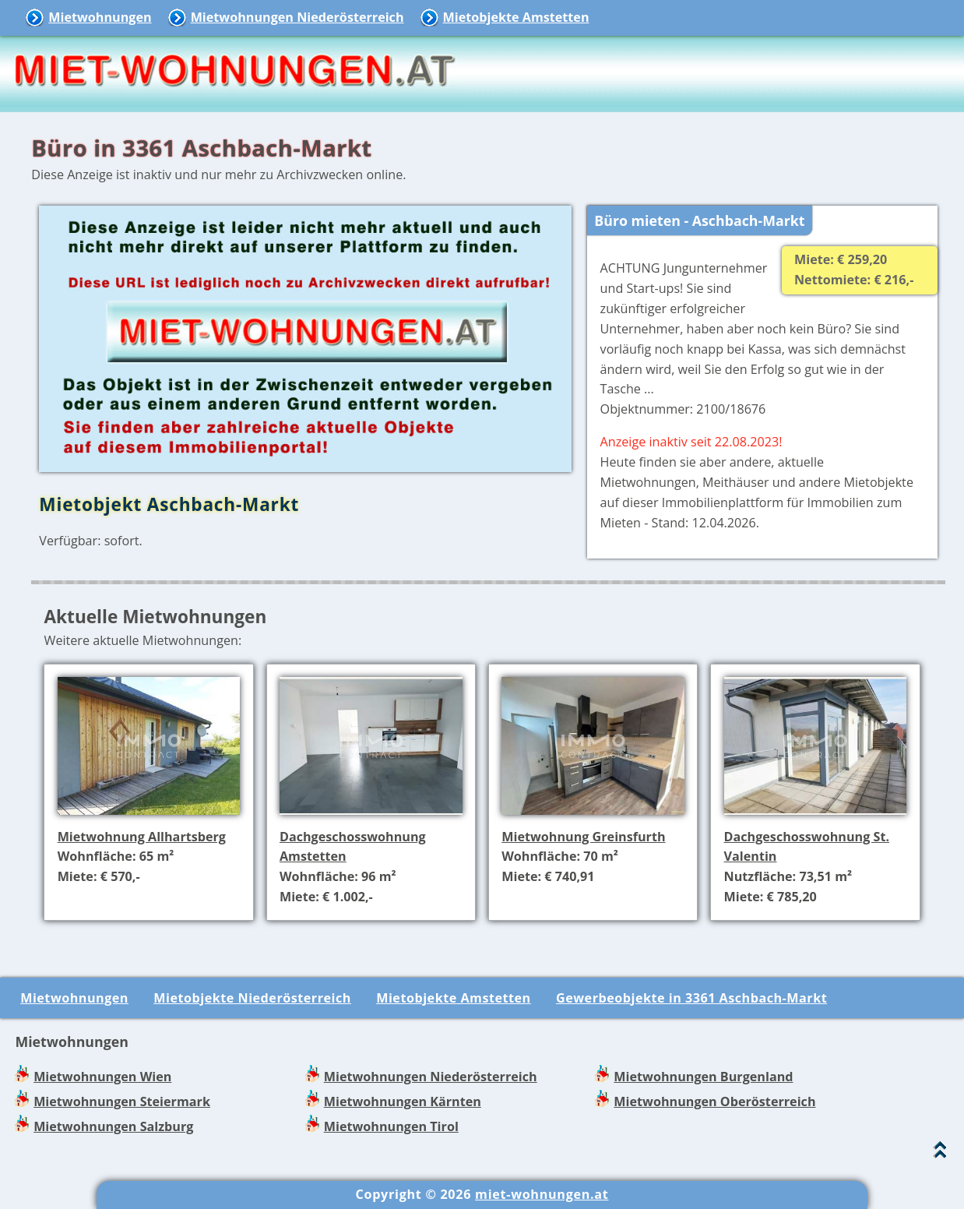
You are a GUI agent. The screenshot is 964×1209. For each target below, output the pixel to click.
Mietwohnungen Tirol (391, 1126)
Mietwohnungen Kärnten (402, 1101)
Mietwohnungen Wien (102, 1076)
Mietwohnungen (99, 17)
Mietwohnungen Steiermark (121, 1101)
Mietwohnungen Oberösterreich (714, 1101)
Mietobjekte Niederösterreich (252, 997)
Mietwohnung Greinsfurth (583, 836)
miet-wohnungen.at (541, 1194)
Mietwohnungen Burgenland (703, 1076)
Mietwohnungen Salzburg (113, 1126)
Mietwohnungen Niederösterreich (297, 17)
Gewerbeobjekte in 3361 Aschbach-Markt (691, 997)
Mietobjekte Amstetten (516, 17)
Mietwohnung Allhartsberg (142, 836)
